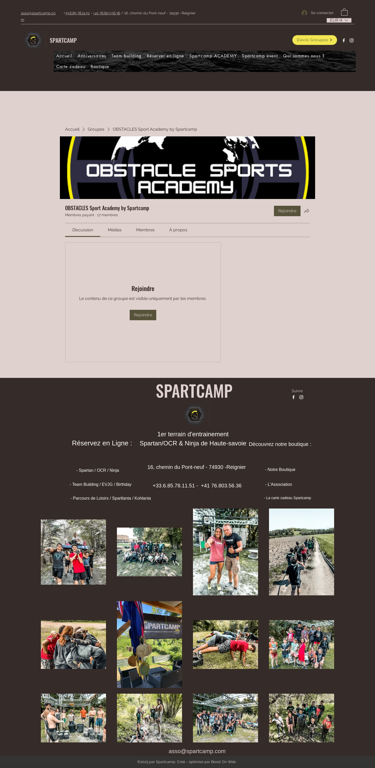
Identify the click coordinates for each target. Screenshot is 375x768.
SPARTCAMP (63, 40)
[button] (344, 12)
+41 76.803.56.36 (106, 13)
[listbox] (339, 20)
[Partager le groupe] (307, 211)
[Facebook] (343, 40)
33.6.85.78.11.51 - (177, 485)
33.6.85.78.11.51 (77, 13)
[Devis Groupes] (314, 40)
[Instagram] (351, 40)
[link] (82, 229)
